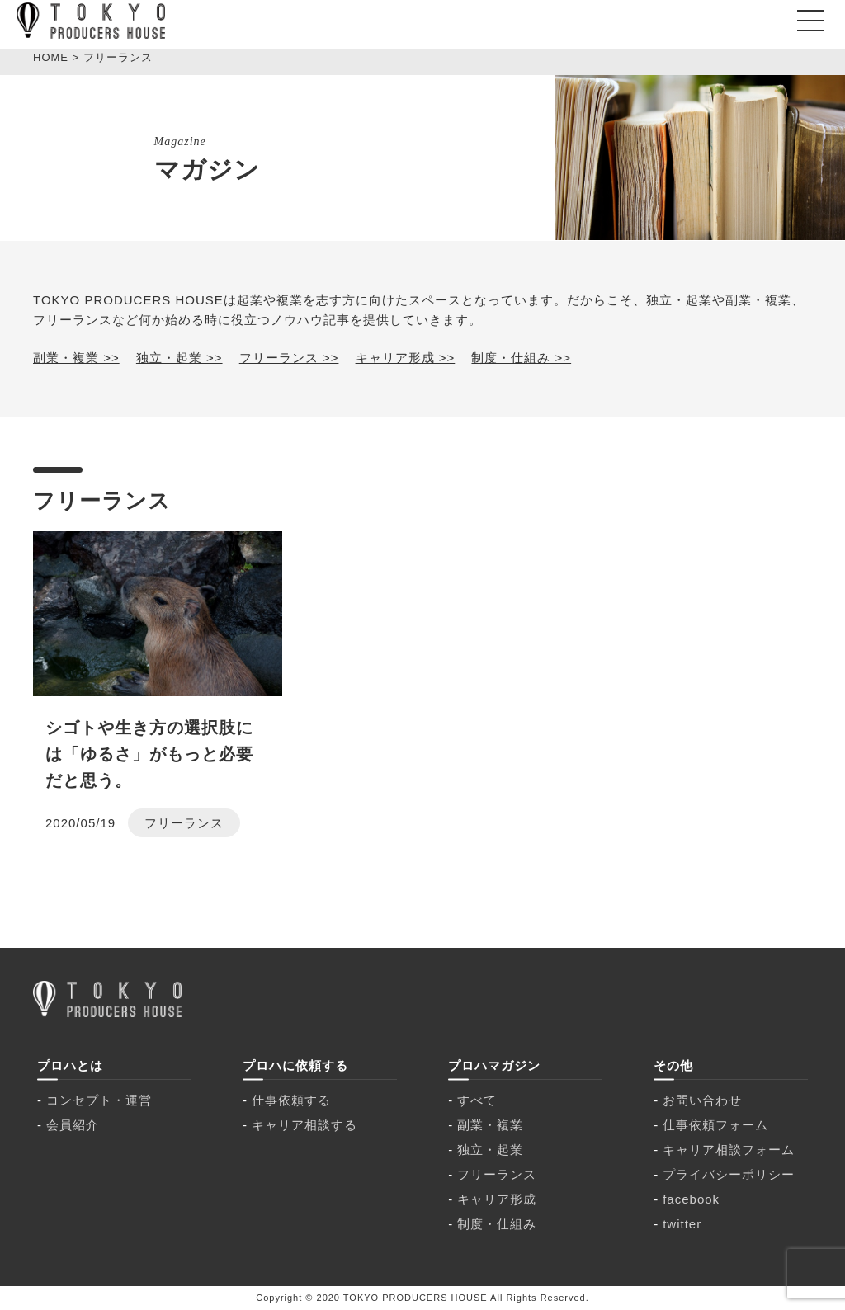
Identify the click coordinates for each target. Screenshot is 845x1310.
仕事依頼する (291, 1100)
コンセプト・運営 (99, 1100)
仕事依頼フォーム (715, 1125)
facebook (691, 1199)
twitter (682, 1224)
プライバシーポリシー (729, 1174)
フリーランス (184, 823)
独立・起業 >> (179, 358)
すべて (477, 1100)
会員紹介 (72, 1125)
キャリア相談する (304, 1125)
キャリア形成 (496, 1199)
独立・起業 (490, 1150)
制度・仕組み (496, 1224)
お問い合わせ (702, 1100)
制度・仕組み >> (521, 358)
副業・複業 (490, 1125)
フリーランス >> (289, 358)
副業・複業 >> (76, 358)
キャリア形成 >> (406, 358)
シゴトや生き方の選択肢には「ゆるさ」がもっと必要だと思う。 (149, 754)
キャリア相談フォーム (729, 1150)
